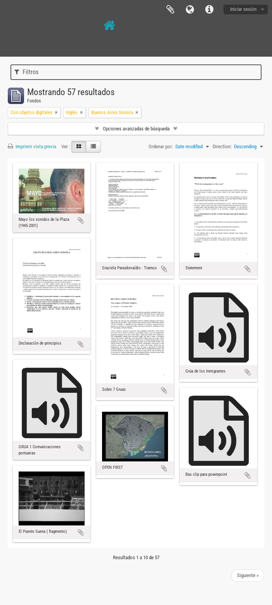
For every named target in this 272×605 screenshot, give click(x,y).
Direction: (222, 146)
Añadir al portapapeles (81, 220)
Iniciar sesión (243, 9)
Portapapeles (170, 9)
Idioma (189, 9)
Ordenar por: (161, 146)
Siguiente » (247, 575)
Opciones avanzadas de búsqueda (136, 129)
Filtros (26, 72)
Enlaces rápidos (209, 9)
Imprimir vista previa (32, 146)
